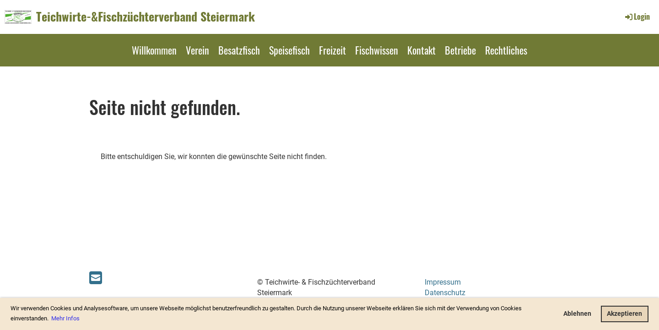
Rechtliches (506, 50)
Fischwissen (376, 50)
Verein (197, 50)
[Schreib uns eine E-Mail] (95, 278)
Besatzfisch (239, 50)
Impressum (443, 282)
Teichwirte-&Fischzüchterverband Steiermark (145, 16)
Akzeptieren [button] (624, 314)
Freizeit (332, 50)
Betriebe (460, 50)
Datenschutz (445, 292)
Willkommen (154, 50)
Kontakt (421, 50)
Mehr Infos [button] (65, 318)
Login (637, 16)
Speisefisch (289, 50)
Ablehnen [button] (577, 314)
